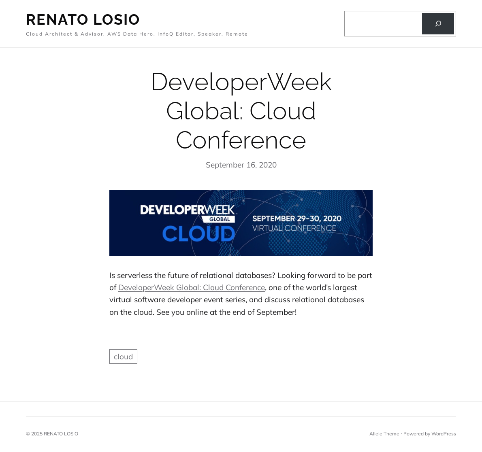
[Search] (438, 23)
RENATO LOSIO (61, 434)
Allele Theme (384, 434)
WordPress (443, 434)
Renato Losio (83, 19)
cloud (123, 356)
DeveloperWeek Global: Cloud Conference (191, 287)
